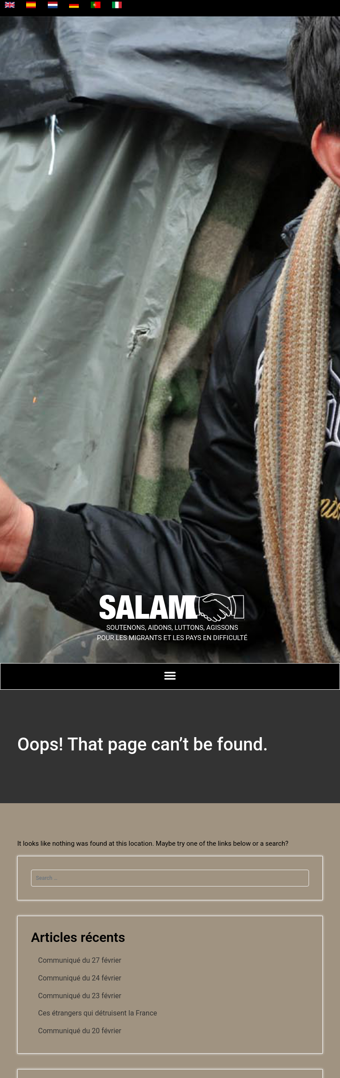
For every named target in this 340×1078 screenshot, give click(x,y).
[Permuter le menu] (170, 675)
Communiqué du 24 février (79, 978)
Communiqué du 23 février (79, 996)
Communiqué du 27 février (79, 960)
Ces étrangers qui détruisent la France (97, 1013)
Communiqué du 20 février (79, 1031)
